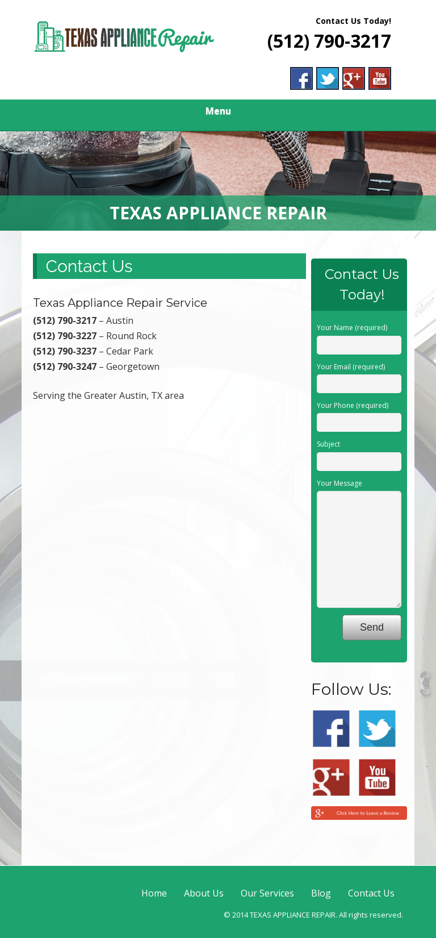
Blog (321, 893)
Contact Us (371, 893)
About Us (204, 893)
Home (154, 893)
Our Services (267, 893)
